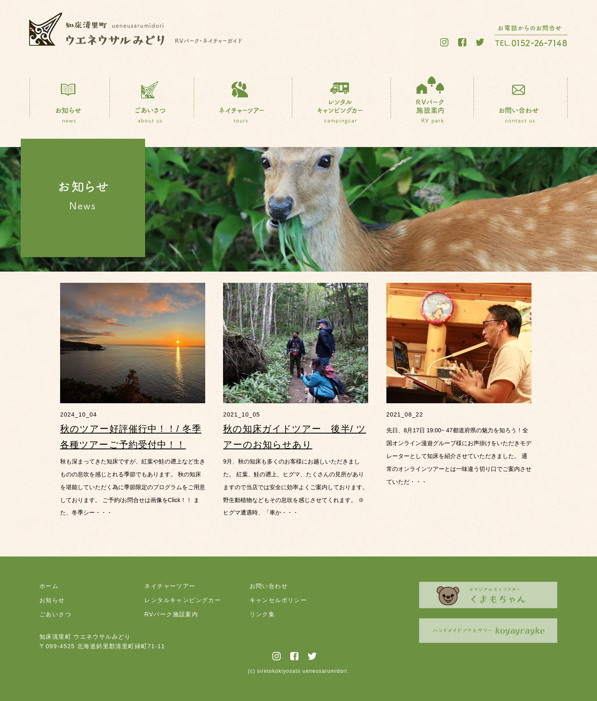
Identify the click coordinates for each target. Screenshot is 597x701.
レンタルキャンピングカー (182, 600)
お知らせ (52, 600)
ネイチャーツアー (169, 586)
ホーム (48, 586)
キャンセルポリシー (278, 600)
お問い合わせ (269, 586)
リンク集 (262, 614)
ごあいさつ (55, 614)
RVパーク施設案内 (171, 614)
